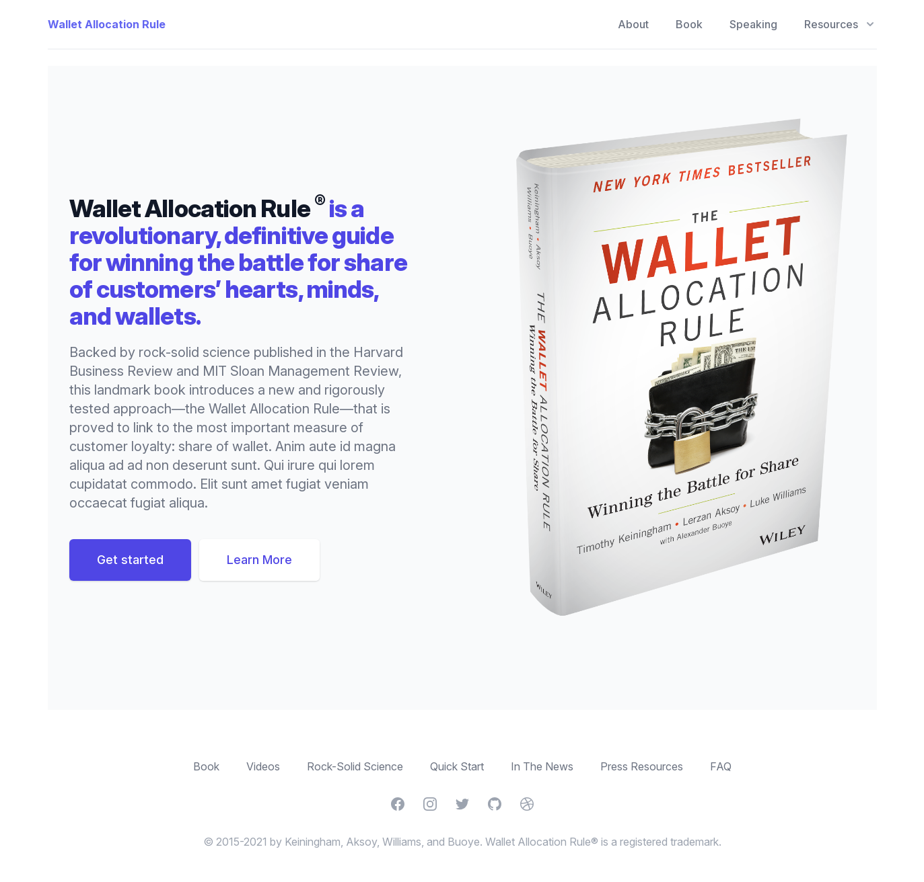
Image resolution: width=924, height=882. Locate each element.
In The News (542, 766)
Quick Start (457, 766)
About (633, 24)
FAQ (721, 766)
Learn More (259, 560)
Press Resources (641, 766)
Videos (263, 766)
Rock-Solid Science (355, 766)
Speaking (753, 24)
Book (689, 24)
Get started (130, 560)
